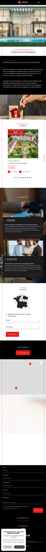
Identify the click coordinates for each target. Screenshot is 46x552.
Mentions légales (20, 542)
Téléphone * (7, 482)
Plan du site (13, 542)
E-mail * (5, 490)
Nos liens (30, 542)
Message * (6, 497)
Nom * (5, 467)
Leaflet (28, 393)
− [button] (41, 363)
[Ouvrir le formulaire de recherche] (5, 2)
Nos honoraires (6, 542)
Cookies (41, 542)
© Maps (32, 393)
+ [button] (41, 361)
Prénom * (6, 475)
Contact (44, 158)
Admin (26, 542)
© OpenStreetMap (39, 393)
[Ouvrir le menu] (38, 2)
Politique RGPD (36, 542)
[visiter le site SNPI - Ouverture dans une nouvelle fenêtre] (23, 529)
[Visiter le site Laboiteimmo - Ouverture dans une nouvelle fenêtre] (23, 547)
